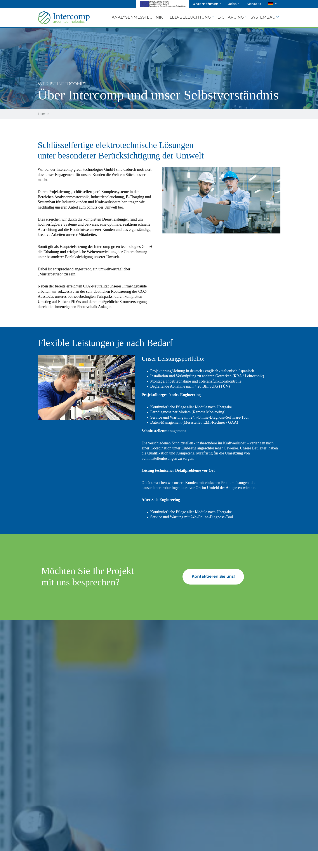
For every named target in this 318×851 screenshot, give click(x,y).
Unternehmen (205, 4)
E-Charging (230, 17)
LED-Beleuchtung (190, 17)
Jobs (232, 4)
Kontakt (254, 4)
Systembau (263, 17)
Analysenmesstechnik (137, 17)
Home (43, 114)
